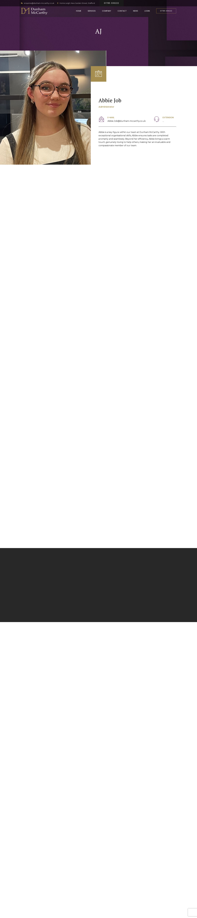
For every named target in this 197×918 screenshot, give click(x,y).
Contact (122, 11)
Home (78, 11)
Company (106, 11)
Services (92, 11)
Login (147, 11)
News (135, 11)
